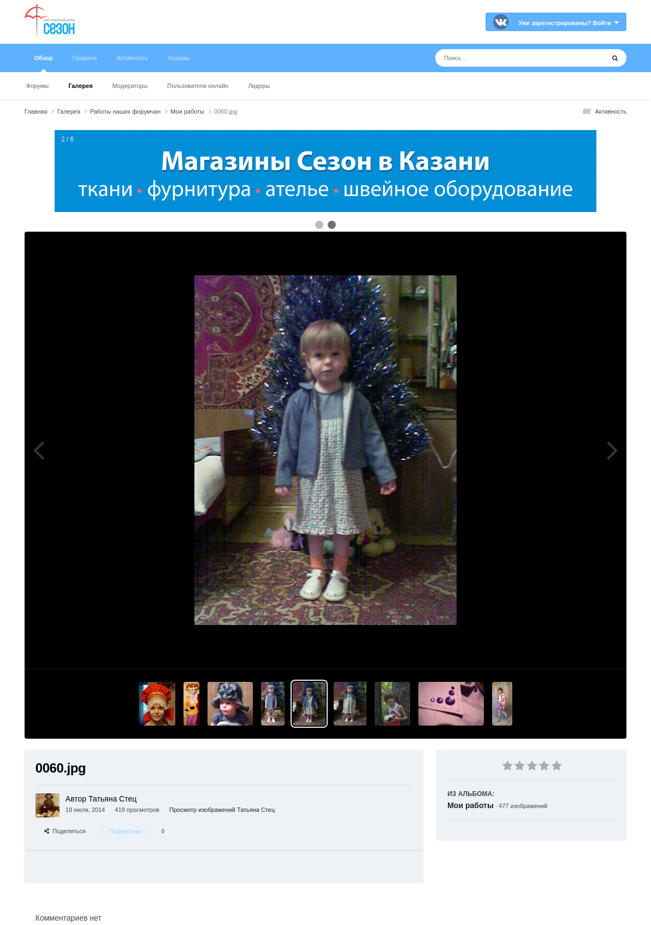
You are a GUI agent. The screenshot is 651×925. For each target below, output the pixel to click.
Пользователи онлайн (197, 86)
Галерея (80, 86)
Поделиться (65, 831)
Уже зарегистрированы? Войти (568, 23)
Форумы (37, 86)
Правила (85, 58)
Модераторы (130, 86)
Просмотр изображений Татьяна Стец (222, 809)
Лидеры (259, 86)
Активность (132, 58)
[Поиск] (499, 58)
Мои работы (470, 805)
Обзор (43, 63)
